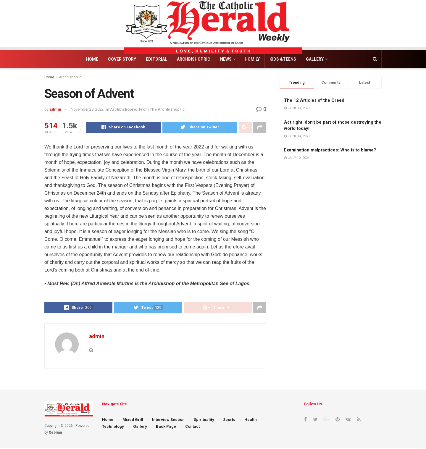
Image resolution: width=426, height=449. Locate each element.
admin (55, 109)
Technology (113, 427)
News (226, 59)
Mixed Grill (132, 420)
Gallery (315, 59)
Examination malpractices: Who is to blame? (330, 150)
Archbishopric (193, 59)
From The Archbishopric (162, 109)
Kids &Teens (283, 59)
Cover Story (122, 59)
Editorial (156, 59)
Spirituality (204, 420)
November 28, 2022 (87, 109)
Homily (252, 59)
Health (250, 420)
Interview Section (168, 420)
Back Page (166, 427)
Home (92, 59)
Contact (192, 427)
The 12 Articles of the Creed (314, 100)
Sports (229, 420)
